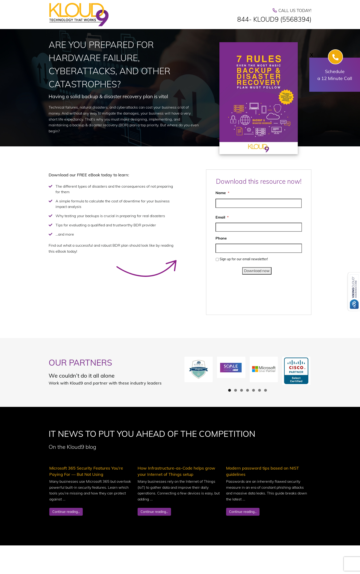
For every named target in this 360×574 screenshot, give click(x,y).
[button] (198, 369)
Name (222, 192)
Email (222, 217)
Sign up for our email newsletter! (244, 259)
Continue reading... (66, 512)
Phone (221, 238)
